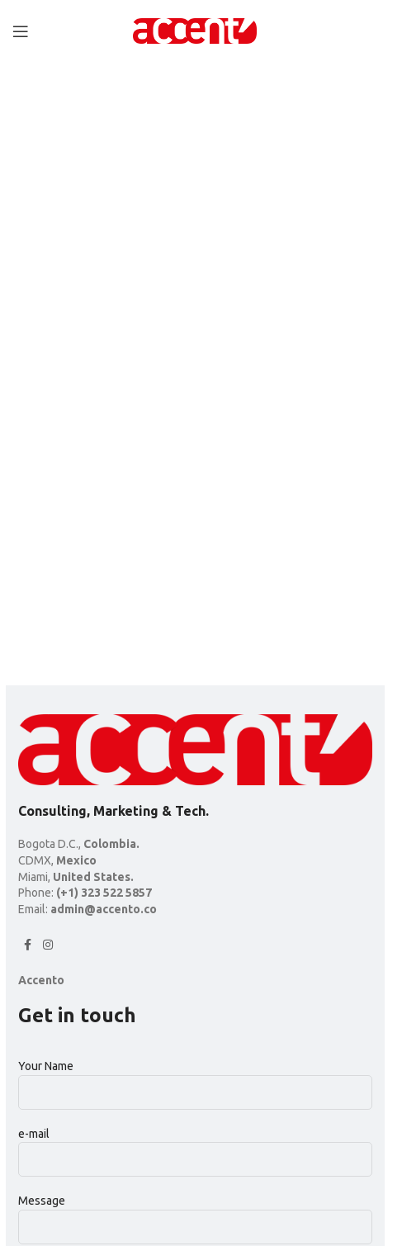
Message (195, 1213)
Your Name (195, 1078)
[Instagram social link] (48, 945)
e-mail (195, 1146)
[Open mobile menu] (20, 31)
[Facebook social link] (28, 945)
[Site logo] (195, 29)
